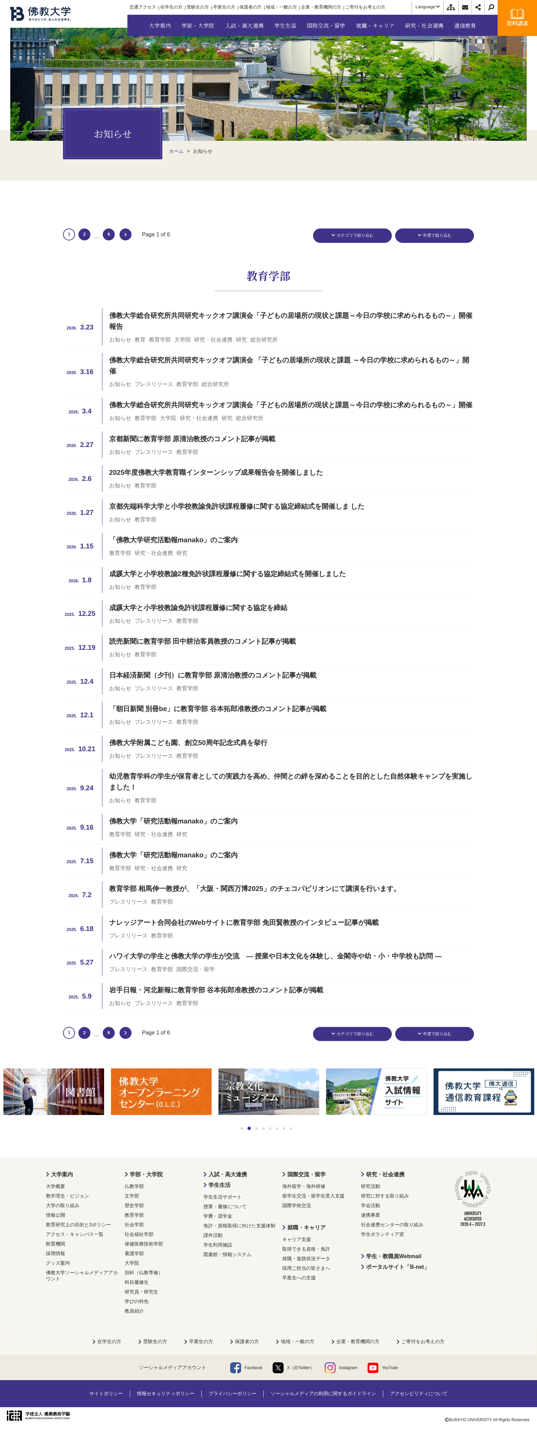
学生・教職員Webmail (394, 1256)
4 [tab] (263, 1128)
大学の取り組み (62, 1205)
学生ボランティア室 (382, 1234)
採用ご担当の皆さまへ (306, 1268)
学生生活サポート (222, 1197)
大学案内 (62, 1174)
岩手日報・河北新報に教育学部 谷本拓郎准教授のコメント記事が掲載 (216, 990)
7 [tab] (284, 1128)
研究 (241, 340)
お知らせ (120, 340)
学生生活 (219, 1185)
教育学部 (160, 340)
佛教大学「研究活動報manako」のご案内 (173, 821)
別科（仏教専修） (144, 1272)
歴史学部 (134, 1205)
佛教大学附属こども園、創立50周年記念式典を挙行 (188, 742)
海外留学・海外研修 (303, 1186)
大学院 (182, 340)
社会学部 (134, 1224)
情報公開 (55, 1215)
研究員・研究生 (141, 1291)
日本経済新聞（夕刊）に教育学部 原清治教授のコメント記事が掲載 (213, 675)
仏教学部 (134, 1186)
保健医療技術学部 (144, 1244)
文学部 (132, 1196)
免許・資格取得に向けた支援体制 (239, 1225)
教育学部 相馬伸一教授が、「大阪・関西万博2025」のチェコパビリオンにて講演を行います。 (254, 888)
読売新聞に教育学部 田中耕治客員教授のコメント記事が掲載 (202, 641)
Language (427, 6)
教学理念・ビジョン (67, 1196)
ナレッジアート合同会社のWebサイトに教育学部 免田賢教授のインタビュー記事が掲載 (244, 922)
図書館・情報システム (227, 1254)
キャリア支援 (296, 1239)
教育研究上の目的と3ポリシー (78, 1224)
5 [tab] (270, 1128)
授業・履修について (225, 1206)
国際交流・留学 (195, 969)
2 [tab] (249, 1128)
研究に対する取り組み (385, 1196)
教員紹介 (134, 1311)
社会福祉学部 (139, 1234)
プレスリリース (154, 384)
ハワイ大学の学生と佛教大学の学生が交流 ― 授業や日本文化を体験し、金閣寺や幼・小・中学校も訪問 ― (275, 956)
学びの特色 (137, 1301)
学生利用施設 (217, 1245)
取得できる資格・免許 (306, 1249)
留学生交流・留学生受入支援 (313, 1196)
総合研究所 (264, 340)
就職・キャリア (306, 1227)
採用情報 (55, 1253)
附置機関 (55, 1244)
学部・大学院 (146, 1174)
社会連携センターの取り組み (392, 1224)
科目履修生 (137, 1282)
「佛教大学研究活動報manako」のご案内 (173, 540)
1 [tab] (242, 1128)
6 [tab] (277, 1128)
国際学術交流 (296, 1205)
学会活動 (370, 1205)
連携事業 (370, 1215)
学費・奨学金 (217, 1216)
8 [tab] (291, 1128)
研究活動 (370, 1186)
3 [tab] (256, 1128)
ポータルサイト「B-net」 (397, 1267)
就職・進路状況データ (306, 1258)
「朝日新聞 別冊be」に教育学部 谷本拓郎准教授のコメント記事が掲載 (217, 708)
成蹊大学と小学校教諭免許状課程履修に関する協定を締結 (198, 607)
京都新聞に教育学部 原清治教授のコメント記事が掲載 (192, 439)
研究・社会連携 (213, 340)
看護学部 (134, 1253)
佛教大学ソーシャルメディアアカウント (82, 1275)
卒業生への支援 (299, 1277)
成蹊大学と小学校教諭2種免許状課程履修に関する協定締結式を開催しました (227, 574)
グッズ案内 (58, 1263)
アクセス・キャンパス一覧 (74, 1234)
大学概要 (55, 1186)
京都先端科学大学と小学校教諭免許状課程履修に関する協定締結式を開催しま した (237, 506)
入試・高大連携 (228, 1174)
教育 (140, 340)
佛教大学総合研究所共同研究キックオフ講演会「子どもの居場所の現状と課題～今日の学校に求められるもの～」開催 (290, 405)
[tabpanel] (54, 1092)
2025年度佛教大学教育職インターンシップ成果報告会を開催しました (216, 472)
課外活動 (213, 1235)
